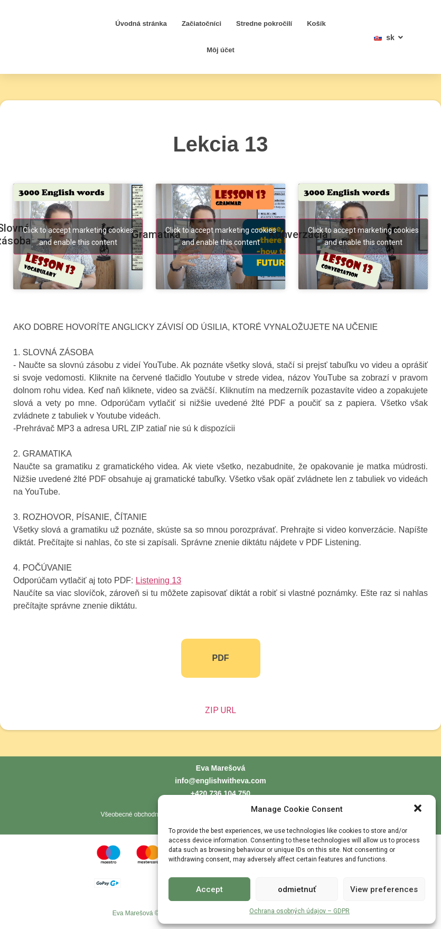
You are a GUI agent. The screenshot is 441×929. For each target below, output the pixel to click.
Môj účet (220, 50)
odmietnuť (297, 889)
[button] (418, 803)
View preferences (384, 889)
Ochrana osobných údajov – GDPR (299, 911)
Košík (316, 23)
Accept (209, 889)
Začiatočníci (201, 23)
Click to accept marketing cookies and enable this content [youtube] (78, 236)
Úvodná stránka (141, 23)
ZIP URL (220, 710)
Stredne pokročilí (264, 23)
